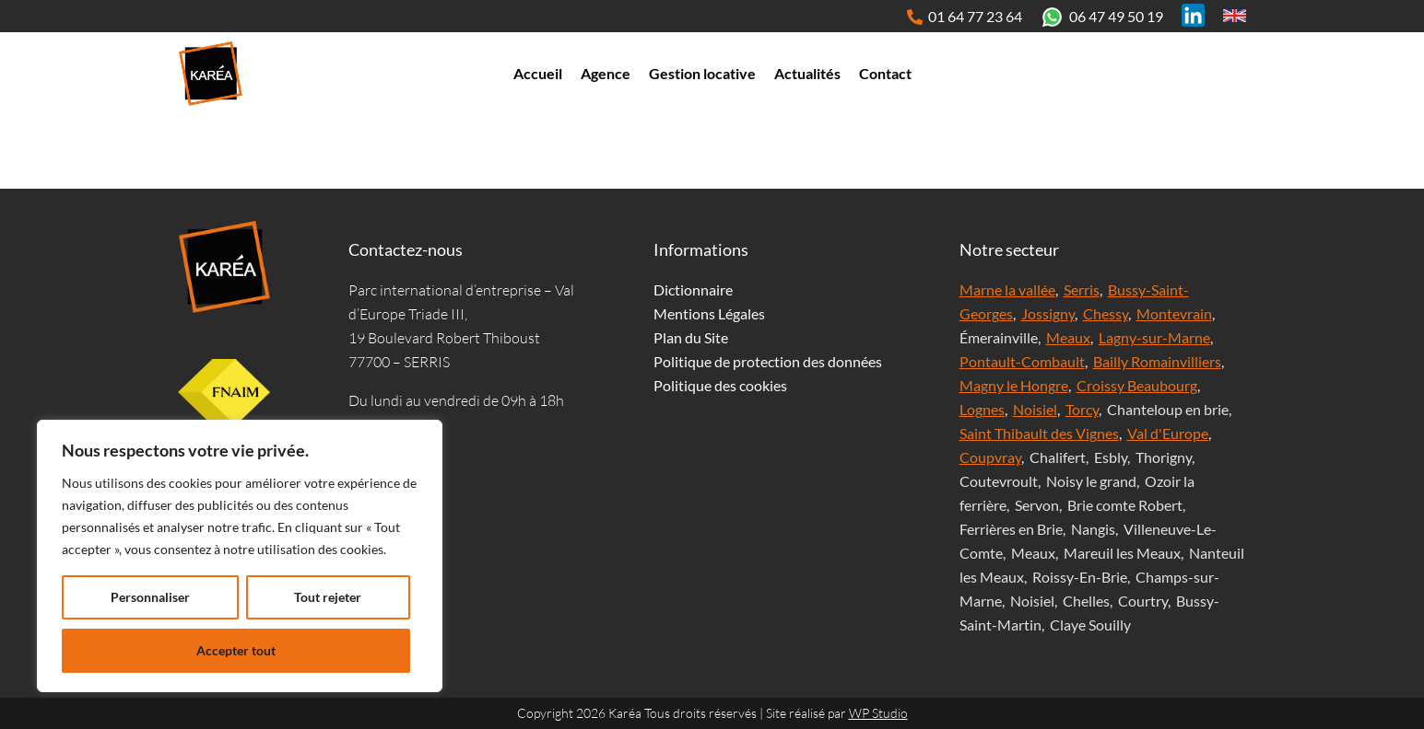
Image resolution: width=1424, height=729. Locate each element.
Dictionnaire (693, 289)
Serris (1082, 289)
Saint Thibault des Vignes (1039, 433)
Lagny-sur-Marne (1154, 337)
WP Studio (878, 713)
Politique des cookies (720, 385)
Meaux (1068, 337)
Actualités (807, 73)
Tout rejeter (327, 597)
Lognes (982, 409)
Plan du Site (690, 337)
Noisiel (1035, 409)
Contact (885, 73)
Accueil (537, 73)
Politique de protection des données (767, 361)
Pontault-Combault (1022, 361)
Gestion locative (702, 73)
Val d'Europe (1167, 433)
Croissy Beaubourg (1137, 385)
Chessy (1105, 313)
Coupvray (990, 457)
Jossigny (1048, 313)
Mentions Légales (709, 313)
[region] (239, 556)
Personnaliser (150, 597)
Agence (605, 73)
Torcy (1082, 409)
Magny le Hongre (1013, 385)
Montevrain (1174, 313)
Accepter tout (236, 650)
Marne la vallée (1007, 289)
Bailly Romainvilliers (1157, 361)
